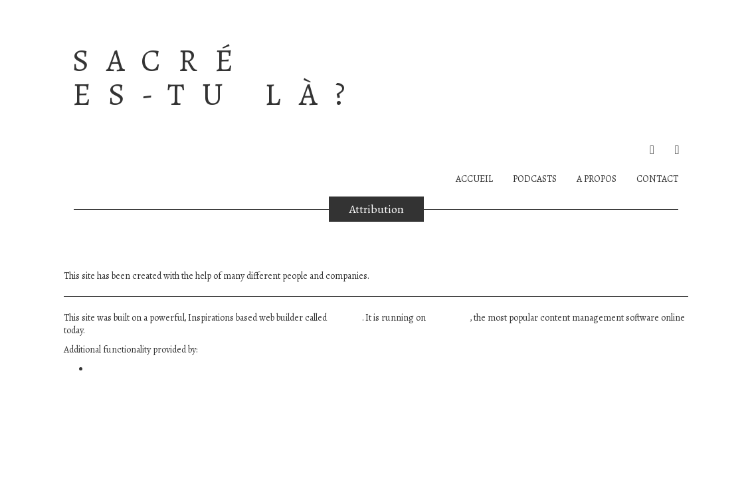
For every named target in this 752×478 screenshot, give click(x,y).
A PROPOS (596, 179)
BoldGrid (345, 318)
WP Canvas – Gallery (128, 369)
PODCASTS (535, 179)
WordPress (449, 318)
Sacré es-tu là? (217, 78)
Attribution (376, 209)
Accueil (474, 179)
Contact (657, 179)
